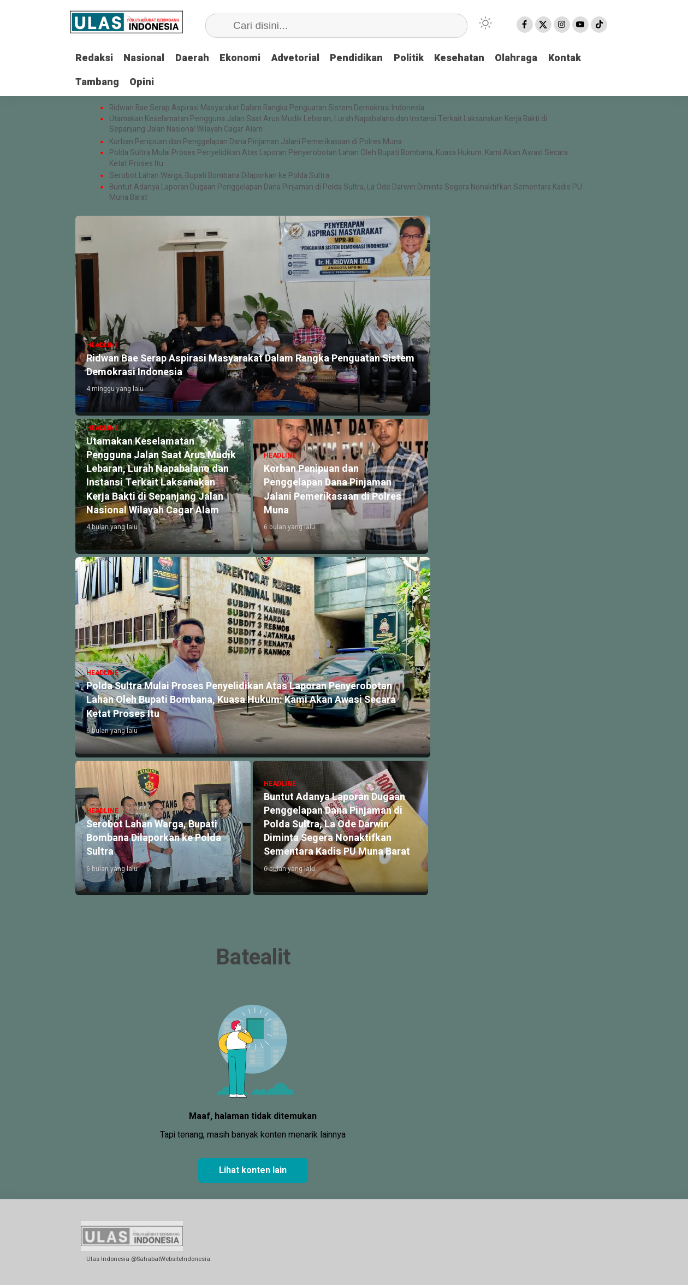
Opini (142, 81)
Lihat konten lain (253, 1170)
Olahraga (520, 58)
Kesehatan (462, 58)
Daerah (193, 58)
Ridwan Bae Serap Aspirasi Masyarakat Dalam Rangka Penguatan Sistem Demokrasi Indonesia (267, 107)
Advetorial (297, 58)
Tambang (97, 81)
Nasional (144, 58)
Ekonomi (241, 58)
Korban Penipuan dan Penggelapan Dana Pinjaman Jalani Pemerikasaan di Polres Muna (255, 142)
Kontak (568, 58)
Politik (411, 58)
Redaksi (94, 58)
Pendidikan (359, 58)
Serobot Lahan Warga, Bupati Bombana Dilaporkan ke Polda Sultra (220, 175)
